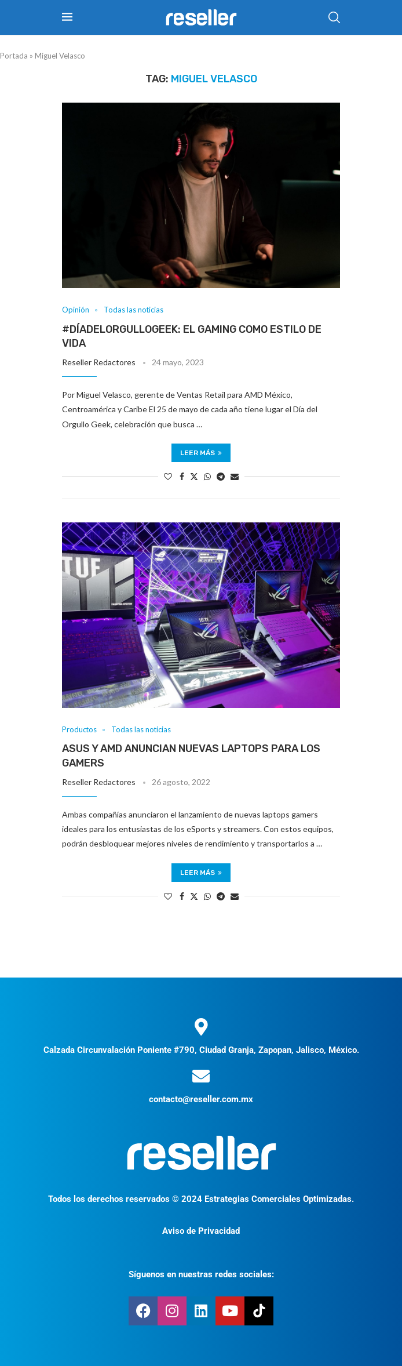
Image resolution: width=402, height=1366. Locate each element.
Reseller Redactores (99, 362)
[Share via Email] (235, 476)
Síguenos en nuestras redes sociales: (201, 1274)
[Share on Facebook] (182, 476)
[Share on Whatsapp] (207, 476)
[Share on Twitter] (194, 476)
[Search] (334, 17)
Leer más (201, 453)
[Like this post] (168, 476)
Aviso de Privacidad (201, 1231)
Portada (14, 55)
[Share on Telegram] (221, 476)
